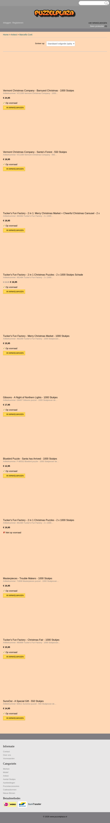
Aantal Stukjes (9, 779)
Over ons (7, 755)
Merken (6, 769)
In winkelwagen (15, 107)
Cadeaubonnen (9, 790)
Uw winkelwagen (97, 23)
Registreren (17, 23)
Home (6, 34)
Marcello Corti (25, 34)
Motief (5, 772)
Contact (6, 751)
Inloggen (7, 23)
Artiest (14, 34)
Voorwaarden (9, 758)
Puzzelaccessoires (11, 786)
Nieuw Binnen (9, 793)
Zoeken (105, 3)
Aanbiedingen (9, 783)
